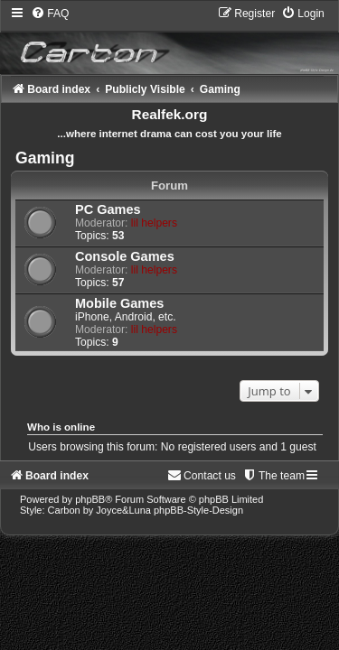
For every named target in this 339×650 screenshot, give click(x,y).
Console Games (124, 256)
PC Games (108, 209)
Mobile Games (119, 303)
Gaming (45, 158)
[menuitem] (50, 13)
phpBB (90, 499)
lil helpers (154, 223)
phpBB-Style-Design (198, 510)
